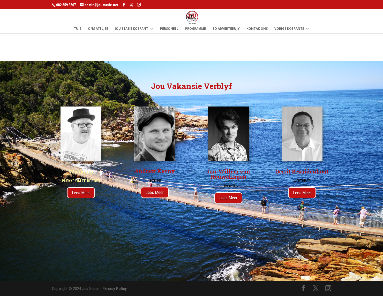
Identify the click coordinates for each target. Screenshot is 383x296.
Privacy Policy (114, 288)
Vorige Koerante (289, 29)
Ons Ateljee (98, 29)
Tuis (77, 29)
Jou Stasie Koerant (131, 29)
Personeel (169, 29)
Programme (195, 29)
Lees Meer (81, 192)
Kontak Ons (257, 29)
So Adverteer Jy (226, 29)
